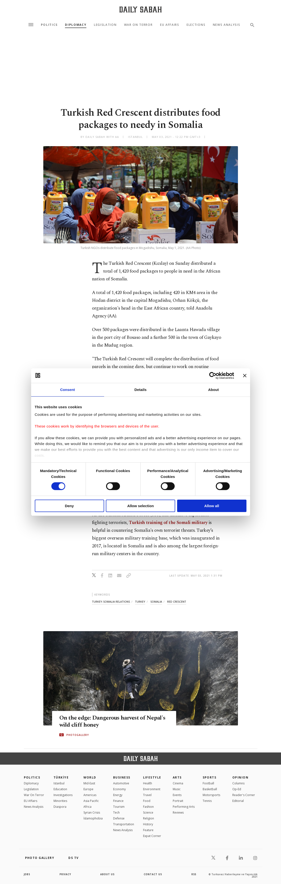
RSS (194, 874)
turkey (140, 601)
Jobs (27, 874)
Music (177, 789)
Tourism (119, 807)
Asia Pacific (91, 801)
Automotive (121, 783)
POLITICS (32, 777)
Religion (148, 818)
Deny (69, 506)
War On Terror (138, 24)
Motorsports (211, 795)
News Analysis (226, 24)
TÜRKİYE (61, 777)
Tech (116, 812)
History (148, 824)
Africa (87, 807)
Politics (49, 24)
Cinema (178, 783)
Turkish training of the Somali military (168, 522)
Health (147, 783)
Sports (210, 777)
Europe (88, 789)
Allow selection (140, 506)
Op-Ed (236, 789)
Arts (177, 777)
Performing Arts (184, 807)
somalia (156, 601)
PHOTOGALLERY (77, 735)
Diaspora (60, 807)
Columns (238, 783)
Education (60, 789)
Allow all (211, 506)
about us (107, 874)
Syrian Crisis (91, 812)
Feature (148, 830)
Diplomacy (75, 24)
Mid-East (89, 783)
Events (177, 795)
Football (208, 783)
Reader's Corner (243, 795)
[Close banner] (244, 375)
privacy (65, 874)
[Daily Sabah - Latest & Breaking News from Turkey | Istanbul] (140, 9)
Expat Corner (152, 836)
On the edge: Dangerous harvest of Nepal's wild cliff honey (104, 721)
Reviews (178, 812)
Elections (196, 24)
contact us (153, 874)
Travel (147, 795)
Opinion (240, 777)
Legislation (105, 24)
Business (121, 777)
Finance (118, 801)
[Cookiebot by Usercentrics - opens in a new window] (212, 375)
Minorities (60, 801)
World (89, 777)
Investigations (63, 795)
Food (146, 801)
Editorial (238, 801)
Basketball (210, 789)
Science (148, 812)
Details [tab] (141, 389)
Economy (119, 789)
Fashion (148, 807)
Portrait (178, 801)
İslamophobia (93, 818)
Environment (151, 789)
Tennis (207, 801)
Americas (89, 795)
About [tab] (213, 389)
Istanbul (59, 783)
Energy (117, 795)
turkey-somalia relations (111, 601)
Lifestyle (152, 777)
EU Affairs (169, 24)
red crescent (176, 601)
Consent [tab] (67, 389)
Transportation (123, 824)
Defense (119, 818)
